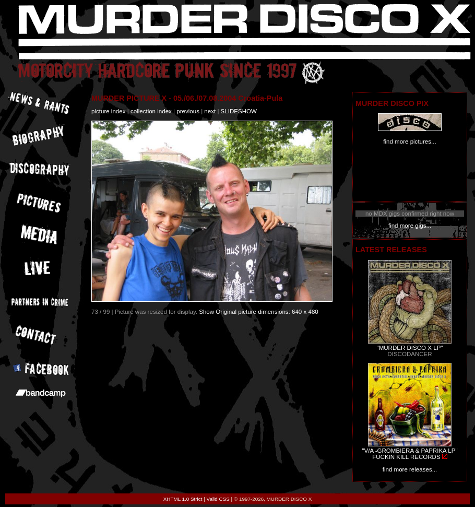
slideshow (239, 111)
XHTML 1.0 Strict (183, 499)
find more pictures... (409, 141)
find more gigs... (409, 225)
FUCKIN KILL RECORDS (406, 457)
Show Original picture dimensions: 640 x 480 (258, 312)
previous (187, 111)
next (210, 111)
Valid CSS (218, 499)
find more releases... (410, 469)
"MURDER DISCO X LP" (410, 348)
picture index (108, 111)
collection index (151, 111)
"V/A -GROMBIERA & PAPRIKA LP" (409, 450)
